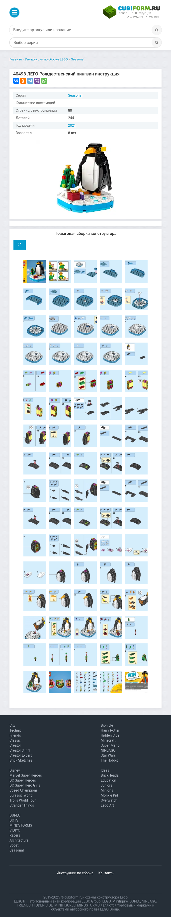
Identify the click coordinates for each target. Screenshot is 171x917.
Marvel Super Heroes (25, 775)
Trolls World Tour (22, 800)
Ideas (105, 770)
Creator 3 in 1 (19, 750)
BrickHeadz (109, 775)
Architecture (18, 840)
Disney (14, 770)
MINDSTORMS (20, 825)
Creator (15, 745)
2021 (72, 125)
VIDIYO (14, 830)
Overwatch (109, 800)
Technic (15, 730)
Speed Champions (23, 790)
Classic (15, 740)
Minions (107, 790)
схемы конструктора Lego (106, 897)
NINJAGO (108, 750)
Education (108, 780)
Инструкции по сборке (75, 873)
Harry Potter (110, 730)
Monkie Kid (109, 795)
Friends (15, 735)
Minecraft (108, 740)
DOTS (13, 820)
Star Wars (108, 755)
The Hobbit (109, 760)
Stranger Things (21, 805)
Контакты (106, 873)
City (12, 725)
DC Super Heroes (22, 780)
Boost (14, 845)
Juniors (106, 785)
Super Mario (110, 745)
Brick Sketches (20, 760)
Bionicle (107, 725)
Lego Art (107, 805)
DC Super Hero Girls (24, 785)
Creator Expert (20, 755)
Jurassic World (20, 795)
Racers (14, 835)
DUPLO (14, 815)
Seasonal (75, 95)
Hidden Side (110, 735)
